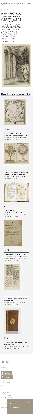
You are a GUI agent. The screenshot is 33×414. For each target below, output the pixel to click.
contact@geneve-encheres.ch (10, 399)
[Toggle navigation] (29, 3)
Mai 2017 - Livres (8, 10)
